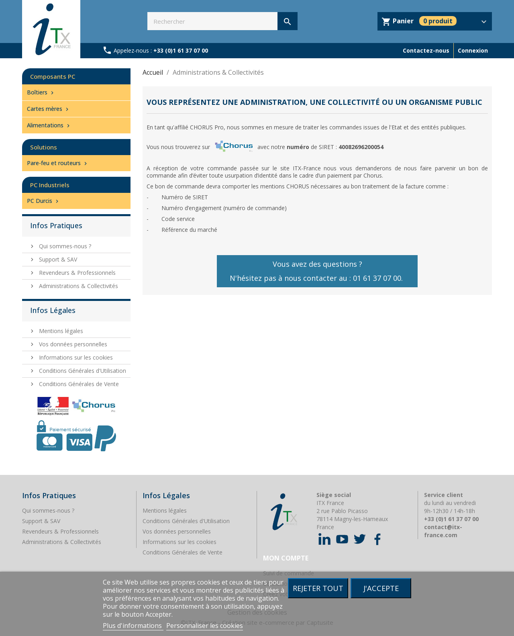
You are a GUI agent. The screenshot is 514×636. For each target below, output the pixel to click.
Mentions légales (60, 331)
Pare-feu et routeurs (58, 163)
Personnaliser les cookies (204, 625)
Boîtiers (41, 92)
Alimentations (49, 125)
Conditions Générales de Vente (78, 384)
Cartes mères (48, 108)
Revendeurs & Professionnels (76, 272)
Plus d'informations (133, 625)
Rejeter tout (318, 588)
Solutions (43, 147)
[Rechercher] (222, 21)
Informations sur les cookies (75, 357)
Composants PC (52, 76)
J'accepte (381, 588)
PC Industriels (49, 185)
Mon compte (285, 558)
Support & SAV (57, 259)
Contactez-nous (426, 50)
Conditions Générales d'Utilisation (81, 370)
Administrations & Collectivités (77, 286)
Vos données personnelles (72, 344)
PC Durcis (43, 201)
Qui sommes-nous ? (64, 246)
